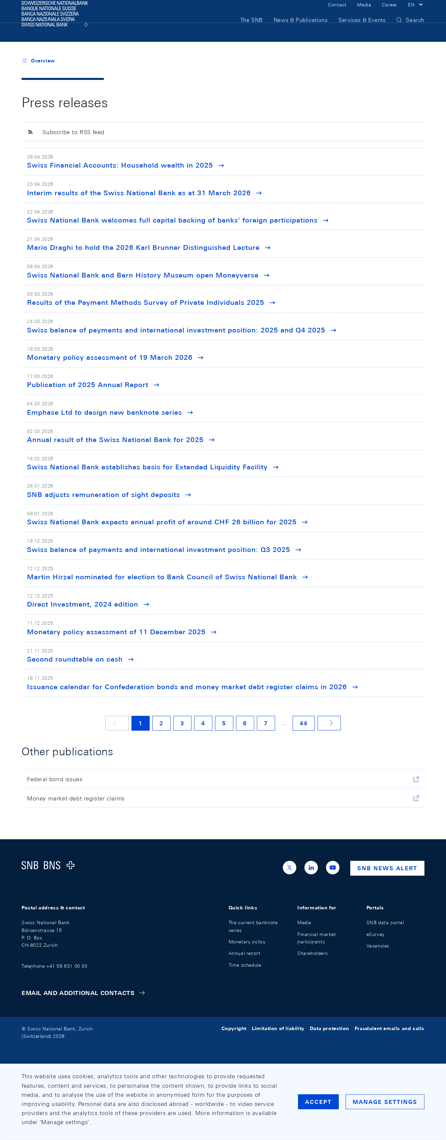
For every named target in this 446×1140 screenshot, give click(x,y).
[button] (416, 13)
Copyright (233, 1029)
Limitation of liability (278, 1029)
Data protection (329, 1029)
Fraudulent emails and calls (389, 1029)
